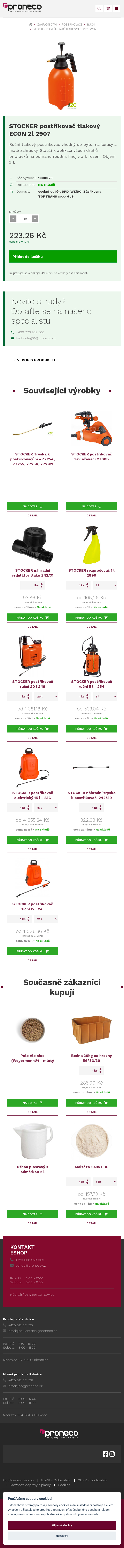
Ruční (91, 24)
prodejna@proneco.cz (22, 1386)
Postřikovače (72, 24)
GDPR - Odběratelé (56, 1480)
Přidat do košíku (28, 256)
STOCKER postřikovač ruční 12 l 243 (32, 906)
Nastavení (62, 1535)
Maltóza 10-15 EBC (91, 1167)
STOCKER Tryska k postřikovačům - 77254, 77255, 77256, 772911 (32, 459)
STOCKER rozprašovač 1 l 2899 (91, 572)
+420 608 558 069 (27, 1260)
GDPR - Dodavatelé (93, 1480)
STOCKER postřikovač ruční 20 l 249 (32, 684)
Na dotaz (32, 506)
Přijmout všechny (62, 1525)
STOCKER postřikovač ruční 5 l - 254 (91, 684)
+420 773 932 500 (27, 332)
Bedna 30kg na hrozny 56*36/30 (91, 1058)
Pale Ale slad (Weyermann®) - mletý (32, 1058)
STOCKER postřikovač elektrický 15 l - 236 (32, 795)
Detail (33, 515)
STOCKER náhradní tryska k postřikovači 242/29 (92, 795)
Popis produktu (38, 360)
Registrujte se (18, 273)
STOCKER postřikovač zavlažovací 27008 (91, 456)
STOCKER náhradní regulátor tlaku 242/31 (32, 572)
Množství (15, 211)
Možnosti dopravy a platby (30, 1485)
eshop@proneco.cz (28, 1265)
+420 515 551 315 (18, 1325)
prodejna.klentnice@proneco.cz (30, 1331)
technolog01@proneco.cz (33, 338)
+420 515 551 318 (18, 1380)
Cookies (64, 1485)
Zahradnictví (47, 24)
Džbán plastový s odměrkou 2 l (32, 1169)
